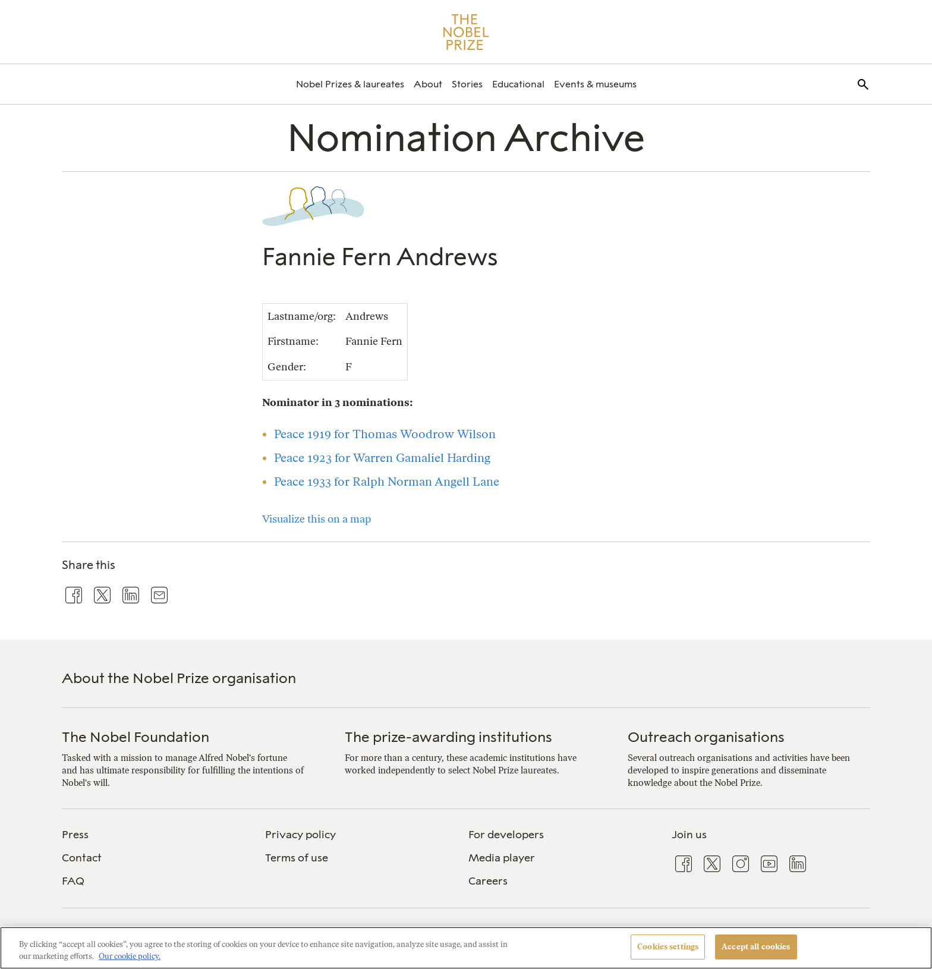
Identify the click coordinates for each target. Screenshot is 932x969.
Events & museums (595, 84)
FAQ (73, 881)
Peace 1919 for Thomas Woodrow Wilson (385, 434)
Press (75, 834)
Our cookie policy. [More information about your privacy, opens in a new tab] (129, 956)
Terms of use (296, 857)
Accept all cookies (756, 946)
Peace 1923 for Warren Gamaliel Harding (382, 458)
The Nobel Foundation (135, 736)
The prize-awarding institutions (448, 736)
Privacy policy (300, 834)
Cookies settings (667, 946)
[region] (466, 948)
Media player (501, 857)
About (428, 84)
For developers (506, 834)
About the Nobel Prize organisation (179, 678)
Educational (518, 84)
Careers (488, 881)
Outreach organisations (706, 736)
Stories (467, 84)
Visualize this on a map (316, 518)
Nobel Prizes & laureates (350, 84)
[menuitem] (350, 84)
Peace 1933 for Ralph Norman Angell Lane (386, 481)
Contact (82, 857)
